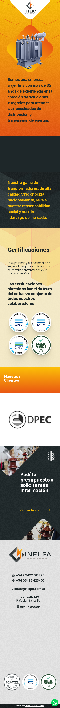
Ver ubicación (28, 607)
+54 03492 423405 (28, 580)
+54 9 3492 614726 (28, 575)
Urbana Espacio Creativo (34, 705)
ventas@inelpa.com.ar (28, 589)
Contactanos (29, 510)
